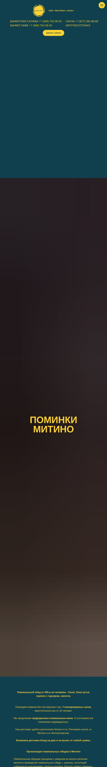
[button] (53, 33)
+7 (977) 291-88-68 (86, 21)
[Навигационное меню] (101, 5)
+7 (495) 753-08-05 (50, 21)
